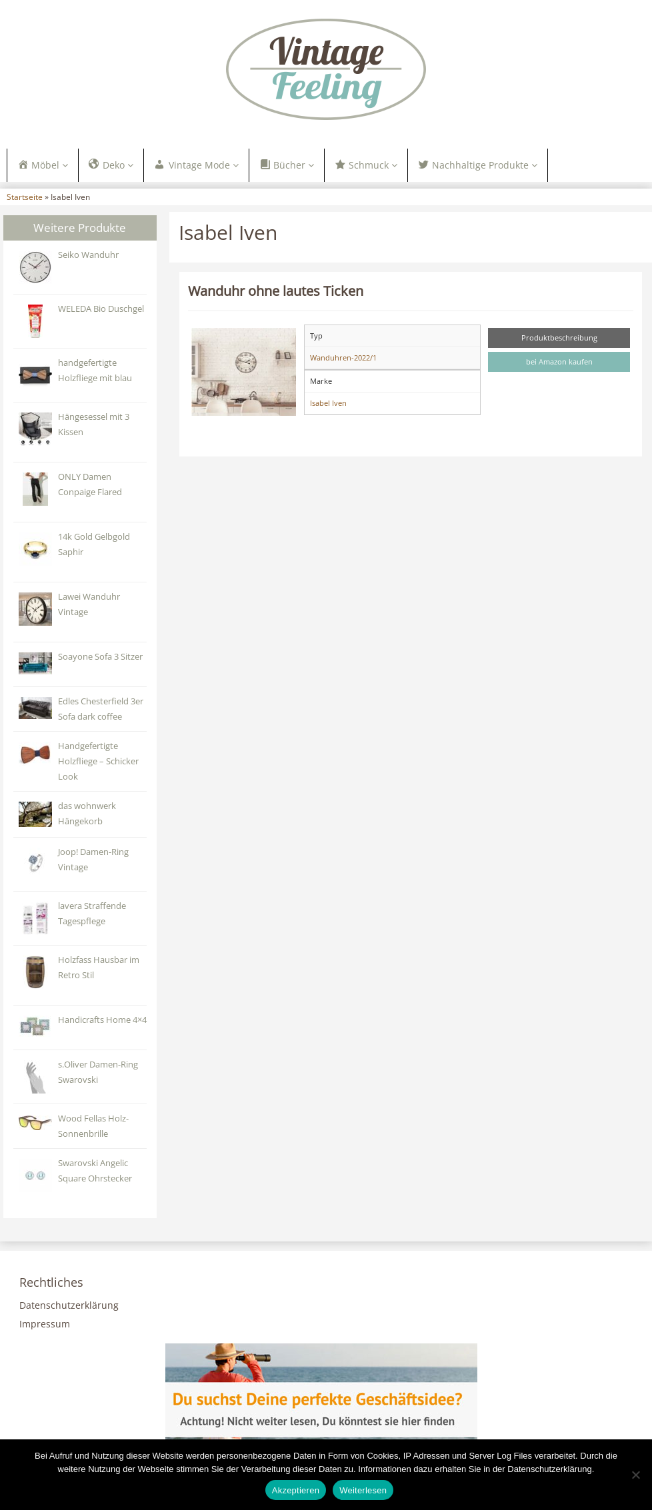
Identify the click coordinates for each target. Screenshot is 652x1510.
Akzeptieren (295, 1490)
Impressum (44, 1323)
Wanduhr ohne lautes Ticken (275, 290)
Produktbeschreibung (559, 338)
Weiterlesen (363, 1490)
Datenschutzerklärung (69, 1305)
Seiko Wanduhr (88, 255)
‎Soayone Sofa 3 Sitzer (100, 656)
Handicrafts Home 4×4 (102, 1020)
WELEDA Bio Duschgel (101, 309)
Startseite (25, 196)
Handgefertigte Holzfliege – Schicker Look (98, 761)
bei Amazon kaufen (559, 362)
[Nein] (635, 1474)
